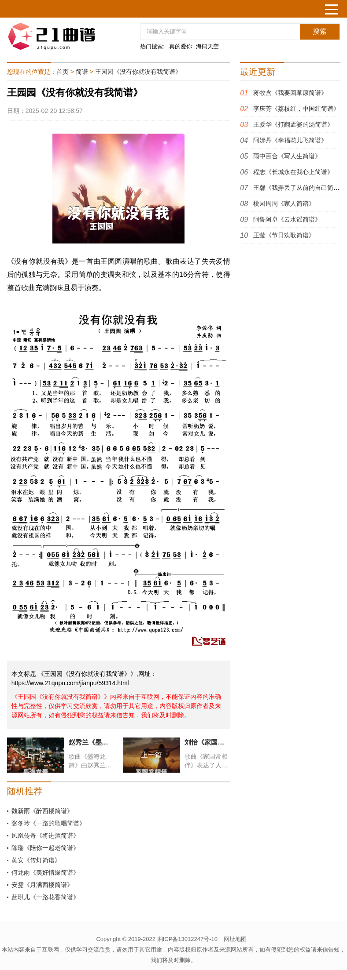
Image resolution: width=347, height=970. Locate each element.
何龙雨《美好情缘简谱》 (45, 872)
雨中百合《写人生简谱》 (287, 156)
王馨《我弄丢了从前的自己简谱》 (299, 187)
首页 (62, 71)
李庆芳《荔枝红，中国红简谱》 (296, 108)
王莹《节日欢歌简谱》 (284, 235)
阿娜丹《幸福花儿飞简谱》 (290, 140)
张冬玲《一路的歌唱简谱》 (48, 823)
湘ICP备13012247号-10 (187, 939)
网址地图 (235, 939)
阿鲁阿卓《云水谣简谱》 (287, 219)
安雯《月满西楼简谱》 (42, 884)
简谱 (82, 71)
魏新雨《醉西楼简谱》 (42, 810)
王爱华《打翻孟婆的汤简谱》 (293, 124)
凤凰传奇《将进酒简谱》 (45, 835)
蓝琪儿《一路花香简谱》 (45, 897)
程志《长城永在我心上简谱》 (293, 171)
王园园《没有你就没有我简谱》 (138, 71)
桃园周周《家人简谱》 (284, 203)
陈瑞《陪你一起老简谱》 (45, 847)
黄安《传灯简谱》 (36, 860)
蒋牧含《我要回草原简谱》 (290, 92)
